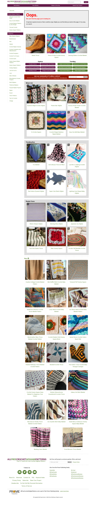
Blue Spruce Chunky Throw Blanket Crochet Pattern (35, 422)
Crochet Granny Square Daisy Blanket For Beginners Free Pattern (35, 394)
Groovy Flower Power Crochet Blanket (76, 106)
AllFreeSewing (53, 476)
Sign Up (85, 76)
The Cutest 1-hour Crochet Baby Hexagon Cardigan (78, 365)
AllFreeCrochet (53, 472)
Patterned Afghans (13, 85)
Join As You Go (13, 70)
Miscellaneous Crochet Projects (14, 79)
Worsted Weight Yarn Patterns (48, 64)
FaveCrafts (52, 470)
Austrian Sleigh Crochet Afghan (36, 105)
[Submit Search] (86, 2)
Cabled (11, 44)
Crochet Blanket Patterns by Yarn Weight (15, 24)
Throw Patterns (13, 95)
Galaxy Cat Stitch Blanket (78, 392)
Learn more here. (64, 491)
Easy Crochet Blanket (14, 20)
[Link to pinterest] (30, 472)
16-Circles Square (36, 132)
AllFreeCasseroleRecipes (77, 476)
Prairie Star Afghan (56, 105)
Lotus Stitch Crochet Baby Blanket (56, 310)
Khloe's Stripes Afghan (36, 224)
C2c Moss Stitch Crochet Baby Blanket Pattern (78, 310)
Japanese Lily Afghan (77, 224)
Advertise (19, 477)
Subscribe (11, 10)
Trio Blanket (36, 164)
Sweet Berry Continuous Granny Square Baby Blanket (78, 422)
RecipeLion (73, 472)
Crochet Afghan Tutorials (15, 46)
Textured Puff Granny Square (78, 282)
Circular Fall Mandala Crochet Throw (77, 249)
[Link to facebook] (20, 472)
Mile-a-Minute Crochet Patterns (33, 67)
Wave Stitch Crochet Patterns (65, 67)
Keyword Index (40, 477)
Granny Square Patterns (15, 30)
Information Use (63, 77)
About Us (12, 477)
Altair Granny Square (56, 248)
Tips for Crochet (13, 98)
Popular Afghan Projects (15, 87)
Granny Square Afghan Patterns (14, 62)
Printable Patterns (33, 64)
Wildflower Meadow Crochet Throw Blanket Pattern (35, 310)
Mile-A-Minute (12, 75)
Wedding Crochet (33, 70)
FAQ (33, 477)
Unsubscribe (15, 483)
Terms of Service (27, 486)
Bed (10, 41)
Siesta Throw (35, 55)
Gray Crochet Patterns (65, 70)
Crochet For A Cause (14, 56)
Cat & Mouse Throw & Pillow (56, 164)
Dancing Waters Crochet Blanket (77, 55)
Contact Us (27, 477)
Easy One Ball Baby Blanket (77, 132)
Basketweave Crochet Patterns (80, 64)
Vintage (11, 101)
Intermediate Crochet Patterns (48, 67)
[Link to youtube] (35, 472)
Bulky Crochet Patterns (65, 64)
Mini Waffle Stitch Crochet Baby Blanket (56, 283)
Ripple (10, 90)
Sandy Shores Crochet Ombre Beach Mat (78, 338)
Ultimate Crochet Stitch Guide (14, 17)
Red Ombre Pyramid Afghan (36, 191)
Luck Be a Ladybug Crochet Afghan (77, 165)
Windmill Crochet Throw (56, 364)
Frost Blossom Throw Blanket (72, 449)
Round (10, 93)
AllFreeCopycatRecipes (76, 474)
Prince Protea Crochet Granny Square (56, 56)
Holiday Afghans (13, 68)
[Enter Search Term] (74, 2)
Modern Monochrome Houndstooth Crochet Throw (56, 393)
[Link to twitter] (25, 472)
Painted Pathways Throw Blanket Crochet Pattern (35, 365)
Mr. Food (73, 470)
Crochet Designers (13, 53)
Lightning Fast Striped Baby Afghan (77, 192)
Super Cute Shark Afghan (56, 191)
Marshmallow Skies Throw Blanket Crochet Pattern (35, 338)
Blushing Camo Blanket (40, 449)
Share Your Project (35, 480)
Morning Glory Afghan (56, 224)
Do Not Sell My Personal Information (31, 483)
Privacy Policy (56, 77)
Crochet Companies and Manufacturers (15, 50)
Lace (10, 73)
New (26, 258)
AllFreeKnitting (53, 474)
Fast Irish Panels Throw (36, 248)
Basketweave (12, 39)
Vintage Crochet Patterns (48, 70)
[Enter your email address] (58, 462)
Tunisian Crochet (13, 27)
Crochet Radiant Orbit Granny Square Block (56, 338)
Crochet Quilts (12, 58)
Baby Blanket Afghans (14, 36)
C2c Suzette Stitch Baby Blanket (56, 421)
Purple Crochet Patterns (80, 67)
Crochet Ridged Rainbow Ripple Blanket (56, 133)
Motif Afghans (12, 82)
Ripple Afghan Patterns (80, 70)
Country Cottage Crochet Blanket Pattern (35, 283)
